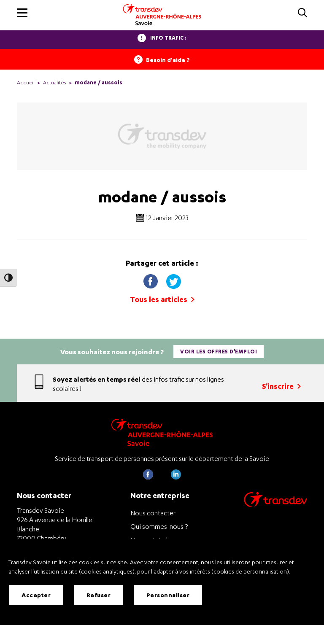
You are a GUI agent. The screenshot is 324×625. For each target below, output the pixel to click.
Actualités (54, 82)
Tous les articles (162, 299)
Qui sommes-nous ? (159, 526)
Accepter (36, 595)
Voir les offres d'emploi (218, 351)
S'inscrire (281, 386)
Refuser (98, 595)
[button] (22, 12)
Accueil (26, 82)
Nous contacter (153, 513)
